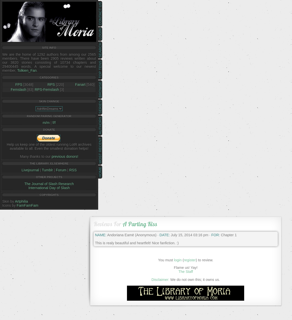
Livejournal (30, 170)
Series (100, 107)
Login (100, 34)
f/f (54, 123)
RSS (73, 170)
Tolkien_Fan (27, 70)
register (190, 260)
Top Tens (100, 69)
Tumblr (47, 170)
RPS (51, 85)
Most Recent (100, 150)
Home (100, 172)
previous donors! (65, 156)
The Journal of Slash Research (49, 184)
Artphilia (21, 201)
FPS (18, 85)
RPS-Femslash (47, 90)
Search (100, 50)
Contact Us (100, 13)
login (178, 260)
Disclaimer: (160, 280)
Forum (61, 170)
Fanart (80, 85)
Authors (100, 125)
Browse (100, 90)
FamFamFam (27, 205)
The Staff (185, 272)
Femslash (18, 90)
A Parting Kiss (139, 224)
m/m (46, 123)
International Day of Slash (49, 188)
